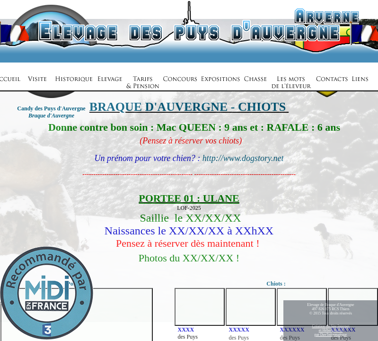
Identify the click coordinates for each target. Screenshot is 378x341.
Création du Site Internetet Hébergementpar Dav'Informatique (331, 330)
